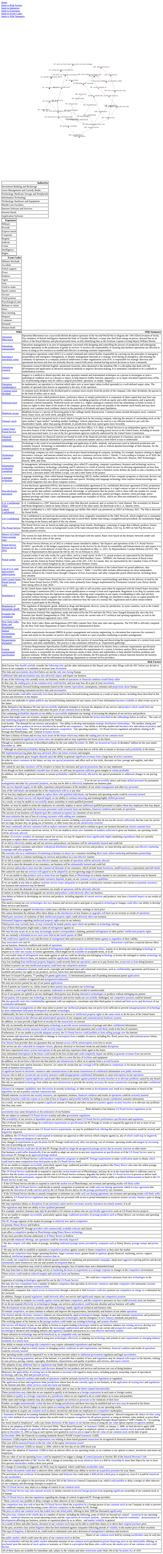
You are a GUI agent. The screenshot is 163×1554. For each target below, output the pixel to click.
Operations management (8, 347)
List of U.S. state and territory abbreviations (10, 571)
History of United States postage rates (10, 537)
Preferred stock (9, 402)
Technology (8, 446)
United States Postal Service (9, 430)
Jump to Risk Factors (11, 5)
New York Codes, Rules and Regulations (10, 624)
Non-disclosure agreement (9, 492)
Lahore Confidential (8, 511)
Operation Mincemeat (7, 338)
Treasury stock (9, 421)
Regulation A (8, 595)
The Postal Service (11, 528)
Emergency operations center (10, 358)
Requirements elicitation (9, 641)
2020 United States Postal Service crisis (11, 582)
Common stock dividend (9, 392)
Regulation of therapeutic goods (10, 607)
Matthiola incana (10, 413)
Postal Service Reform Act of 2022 (9, 548)
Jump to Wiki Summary (13, 16)
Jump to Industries (10, 8)
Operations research (7, 368)
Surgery (6, 378)
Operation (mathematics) (9, 385)
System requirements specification (8, 652)
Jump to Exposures (10, 11)
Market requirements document (8, 634)
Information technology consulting (8, 468)
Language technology (7, 479)
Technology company (8, 456)
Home (4, 2)
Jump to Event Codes (11, 13)
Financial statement (6, 438)
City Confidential (10, 518)
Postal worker (9, 559)
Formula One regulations (8, 615)
